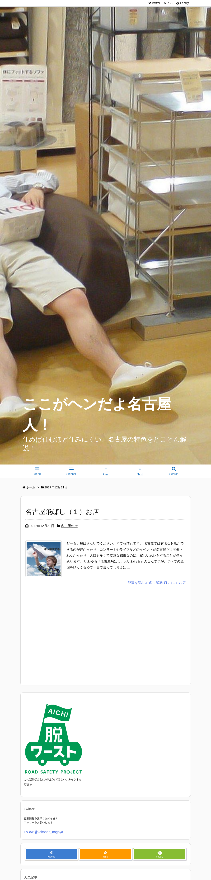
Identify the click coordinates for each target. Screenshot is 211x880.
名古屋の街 (69, 526)
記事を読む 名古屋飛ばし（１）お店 (157, 583)
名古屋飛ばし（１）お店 (62, 511)
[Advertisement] (105, 635)
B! (51, 855)
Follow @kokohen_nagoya (43, 833)
